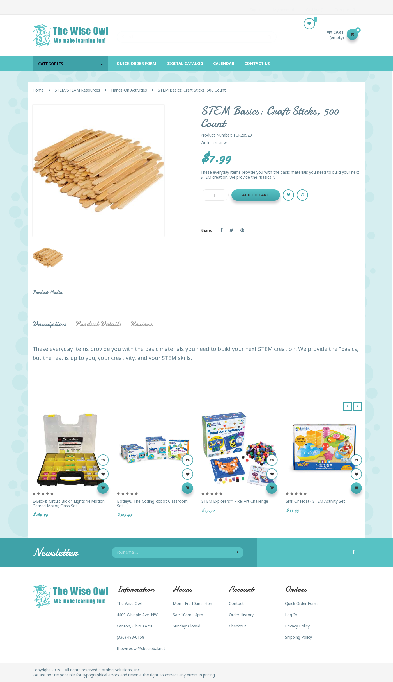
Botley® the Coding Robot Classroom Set (152, 503)
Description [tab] (49, 323)
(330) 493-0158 (130, 637)
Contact (236, 603)
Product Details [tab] (98, 323)
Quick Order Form (301, 603)
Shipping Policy (298, 637)
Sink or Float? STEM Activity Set (315, 501)
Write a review (214, 142)
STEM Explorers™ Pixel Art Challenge (234, 501)
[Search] (197, 34)
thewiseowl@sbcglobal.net (141, 648)
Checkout (237, 626)
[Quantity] (215, 195)
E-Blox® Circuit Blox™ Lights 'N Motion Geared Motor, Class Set (69, 503)
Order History (241, 614)
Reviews (141, 323)
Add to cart (255, 195)
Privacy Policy (297, 626)
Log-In (291, 614)
